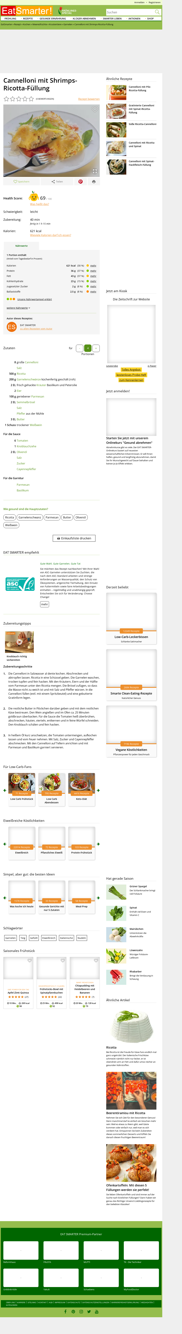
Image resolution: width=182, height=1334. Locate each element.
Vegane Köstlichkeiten (131, 750)
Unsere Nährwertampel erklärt (34, 299)
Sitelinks (32, 1302)
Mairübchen (136, 928)
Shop (150, 18)
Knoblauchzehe (26, 446)
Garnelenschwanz (30, 517)
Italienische (66, 938)
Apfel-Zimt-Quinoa (18, 992)
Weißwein (36, 425)
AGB (51, 1302)
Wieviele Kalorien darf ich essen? (50, 235)
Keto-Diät (81, 799)
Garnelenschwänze (29, 379)
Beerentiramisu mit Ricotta (125, 1113)
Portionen (87, 354)
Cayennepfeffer (26, 469)
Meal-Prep (81, 906)
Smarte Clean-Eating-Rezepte (131, 693)
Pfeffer (21, 413)
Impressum (60, 1302)
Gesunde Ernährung (53, 18)
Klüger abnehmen (84, 18)
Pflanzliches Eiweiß (51, 852)
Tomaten (22, 440)
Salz (19, 368)
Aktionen (134, 18)
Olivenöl (22, 452)
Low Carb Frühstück (21, 799)
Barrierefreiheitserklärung (125, 1302)
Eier (19, 391)
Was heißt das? (39, 204)
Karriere (21, 1302)
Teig (23, 938)
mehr (93, 265)
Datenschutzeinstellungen (95, 1302)
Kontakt (42, 1302)
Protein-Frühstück (81, 852)
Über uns (10, 1302)
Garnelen (10, 938)
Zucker (21, 463)
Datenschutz (73, 1302)
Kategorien (11, 1305)
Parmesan (37, 396)
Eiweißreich (21, 852)
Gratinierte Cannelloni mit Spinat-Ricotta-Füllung (141, 109)
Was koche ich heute (21, 906)
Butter (21, 419)
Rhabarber (136, 971)
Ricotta (21, 374)
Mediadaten (147, 1302)
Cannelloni (31, 362)
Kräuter (41, 385)
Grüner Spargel (138, 886)
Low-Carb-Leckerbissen (131, 637)
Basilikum (23, 490)
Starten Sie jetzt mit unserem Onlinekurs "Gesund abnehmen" (131, 421)
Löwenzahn (136, 950)
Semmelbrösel (26, 402)
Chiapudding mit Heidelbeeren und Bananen (84, 989)
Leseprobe (112, 365)
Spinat (133, 907)
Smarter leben (112, 18)
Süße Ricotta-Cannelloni (142, 124)
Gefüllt (34, 938)
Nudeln (82, 938)
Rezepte (28, 18)
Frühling (10, 18)
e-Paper (152, 365)
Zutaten (9, 348)
